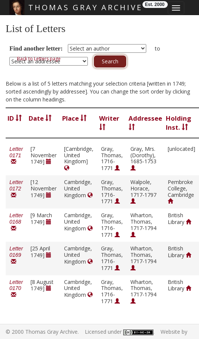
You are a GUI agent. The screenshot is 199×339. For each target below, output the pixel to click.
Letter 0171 (16, 155)
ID (15, 118)
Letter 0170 (16, 288)
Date (40, 118)
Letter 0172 (16, 188)
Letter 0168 (16, 222)
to (157, 48)
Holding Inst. (178, 123)
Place (74, 118)
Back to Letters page (39, 58)
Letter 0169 (16, 255)
